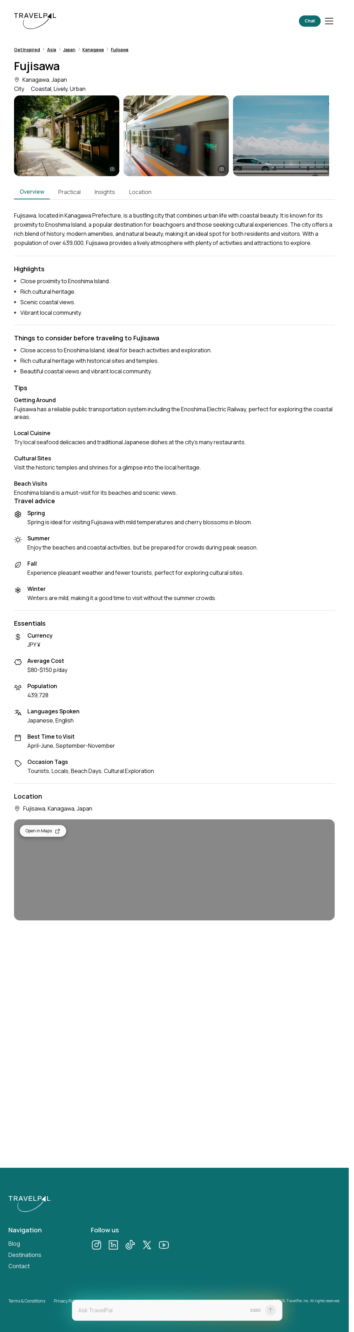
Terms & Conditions (26, 1301)
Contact (19, 1266)
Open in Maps (43, 831)
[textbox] (162, 1310)
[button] (66, 135)
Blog (14, 1243)
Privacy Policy (66, 1301)
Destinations (24, 1255)
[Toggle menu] (329, 21)
